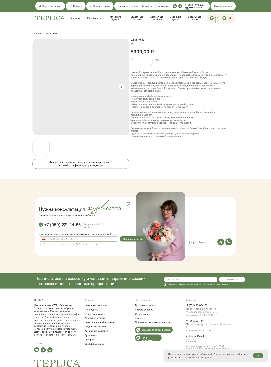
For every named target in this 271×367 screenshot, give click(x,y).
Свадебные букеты (136, 18)
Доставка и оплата (128, 6)
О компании (162, 6)
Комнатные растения (156, 18)
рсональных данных (220, 284)
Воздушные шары (194, 18)
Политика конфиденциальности (153, 322)
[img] (220, 242)
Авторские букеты (115, 18)
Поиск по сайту (101, 6)
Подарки (89, 339)
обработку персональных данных (88, 244)
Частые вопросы (144, 309)
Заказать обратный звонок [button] (156, 329)
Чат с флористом (148, 339)
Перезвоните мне (133, 238)
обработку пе (206, 284)
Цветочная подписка (96, 305)
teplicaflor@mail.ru (196, 336)
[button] (223, 6)
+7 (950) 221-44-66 (62, 224)
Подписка (74, 18)
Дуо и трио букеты (95, 313)
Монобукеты (94, 18)
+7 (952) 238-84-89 (196, 305)
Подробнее (207, 357)
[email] (190, 279)
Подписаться (232, 279)
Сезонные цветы (175, 18)
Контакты (147, 6)
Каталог (36, 33)
